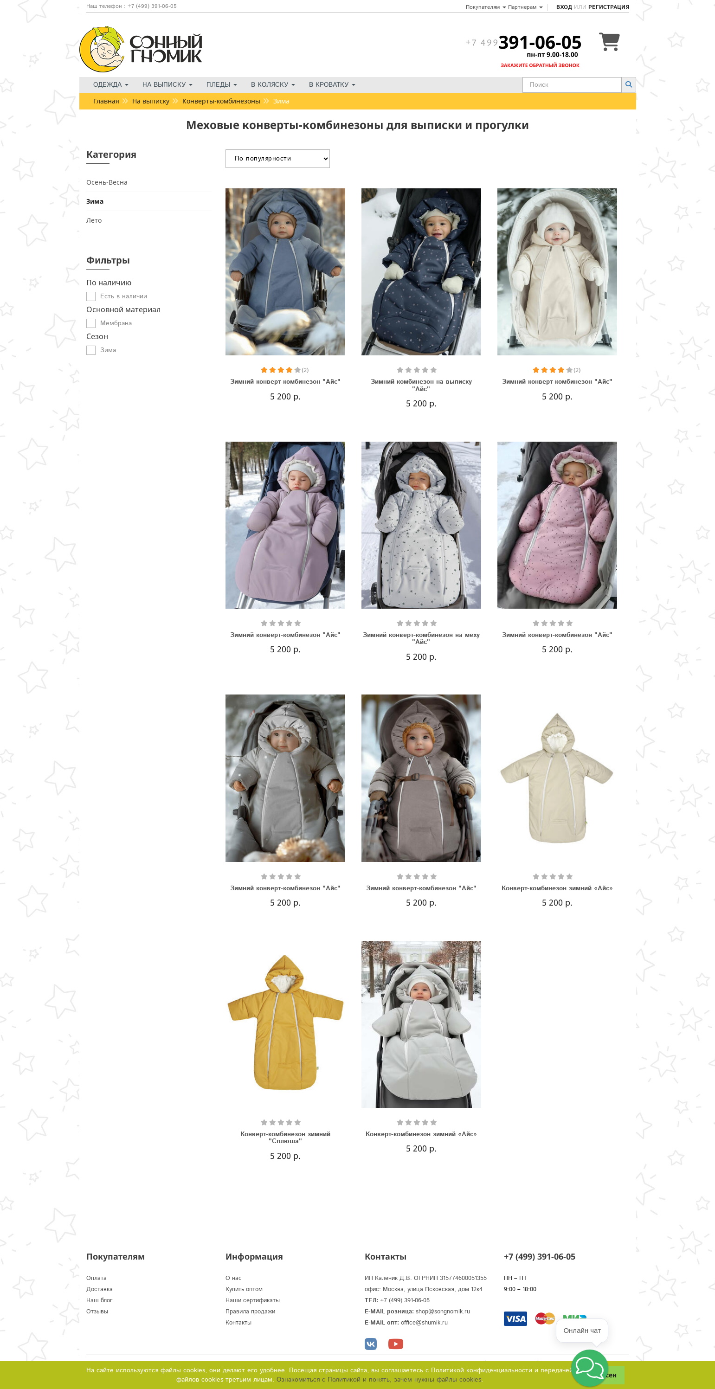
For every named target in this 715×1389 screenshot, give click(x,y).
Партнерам (525, 7)
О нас (233, 1278)
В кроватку (332, 85)
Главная (106, 100)
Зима (94, 201)
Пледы (221, 85)
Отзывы (97, 1311)
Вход (564, 7)
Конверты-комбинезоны (221, 100)
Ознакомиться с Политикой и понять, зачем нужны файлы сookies (379, 1379)
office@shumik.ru (424, 1322)
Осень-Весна (107, 182)
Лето (94, 220)
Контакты (238, 1322)
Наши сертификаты (252, 1300)
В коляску (273, 85)
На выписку (167, 85)
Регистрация (608, 7)
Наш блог (99, 1300)
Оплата (96, 1278)
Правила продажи (250, 1311)
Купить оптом (244, 1289)
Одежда (111, 85)
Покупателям (486, 7)
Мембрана (116, 323)
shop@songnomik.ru (443, 1311)
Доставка (99, 1289)
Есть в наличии (123, 296)
